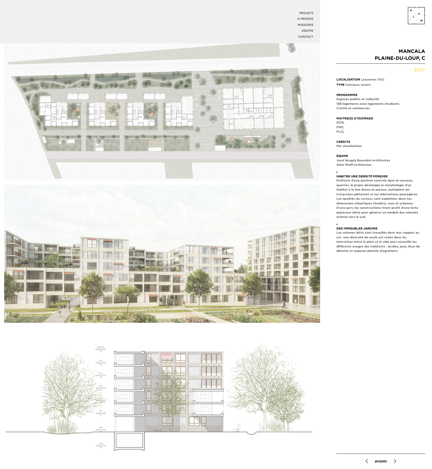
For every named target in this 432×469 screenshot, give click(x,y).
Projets (306, 13)
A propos (305, 18)
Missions (305, 24)
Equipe (307, 30)
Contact (305, 36)
